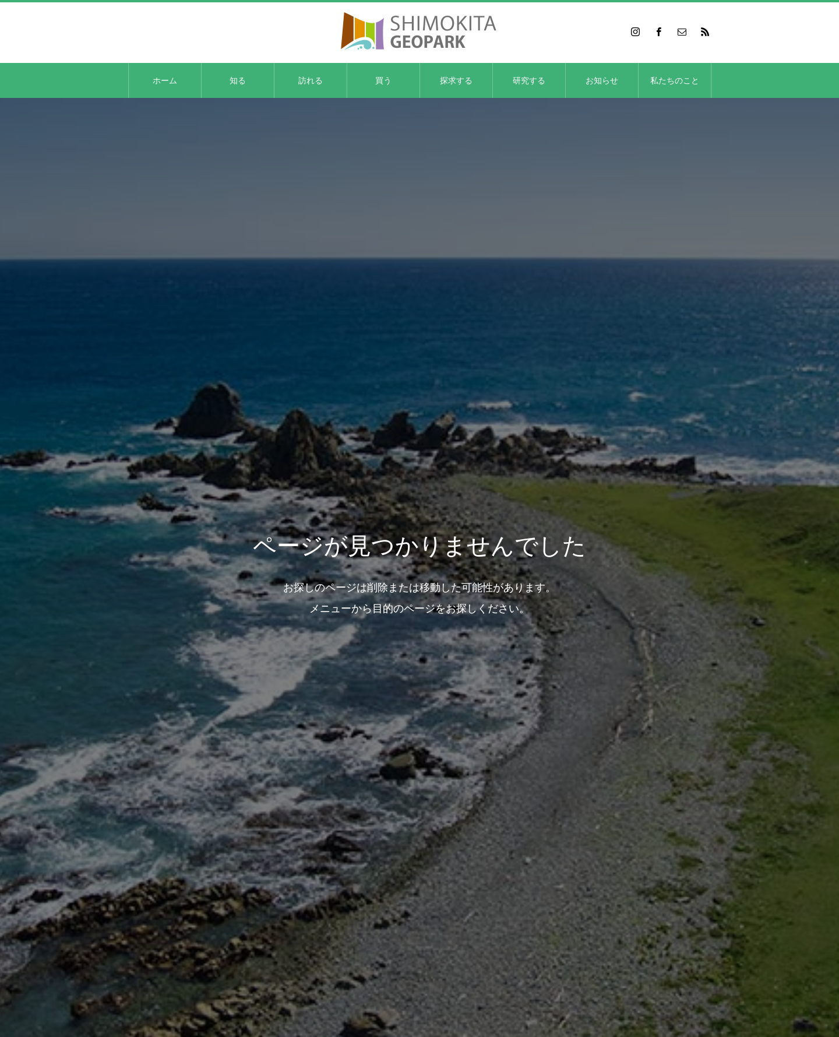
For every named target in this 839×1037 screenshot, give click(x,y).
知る (238, 80)
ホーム (165, 80)
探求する (456, 80)
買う (383, 80)
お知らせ (602, 80)
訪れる (310, 80)
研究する (529, 80)
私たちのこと (674, 80)
